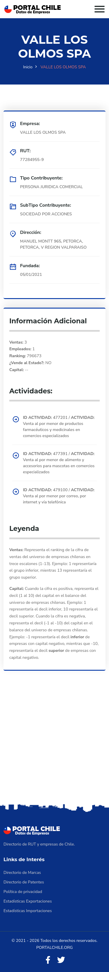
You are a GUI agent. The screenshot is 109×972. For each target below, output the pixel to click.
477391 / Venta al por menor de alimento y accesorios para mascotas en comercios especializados (58, 463)
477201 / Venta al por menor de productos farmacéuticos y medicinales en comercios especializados (58, 427)
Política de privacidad (22, 891)
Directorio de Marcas (22, 872)
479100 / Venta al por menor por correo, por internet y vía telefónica (58, 496)
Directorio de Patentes (23, 882)
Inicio (28, 67)
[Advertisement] (54, 745)
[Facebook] (48, 960)
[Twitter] (61, 960)
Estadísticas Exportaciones (27, 901)
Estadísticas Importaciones (27, 911)
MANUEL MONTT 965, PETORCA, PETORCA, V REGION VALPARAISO (53, 244)
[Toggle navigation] (99, 9)
